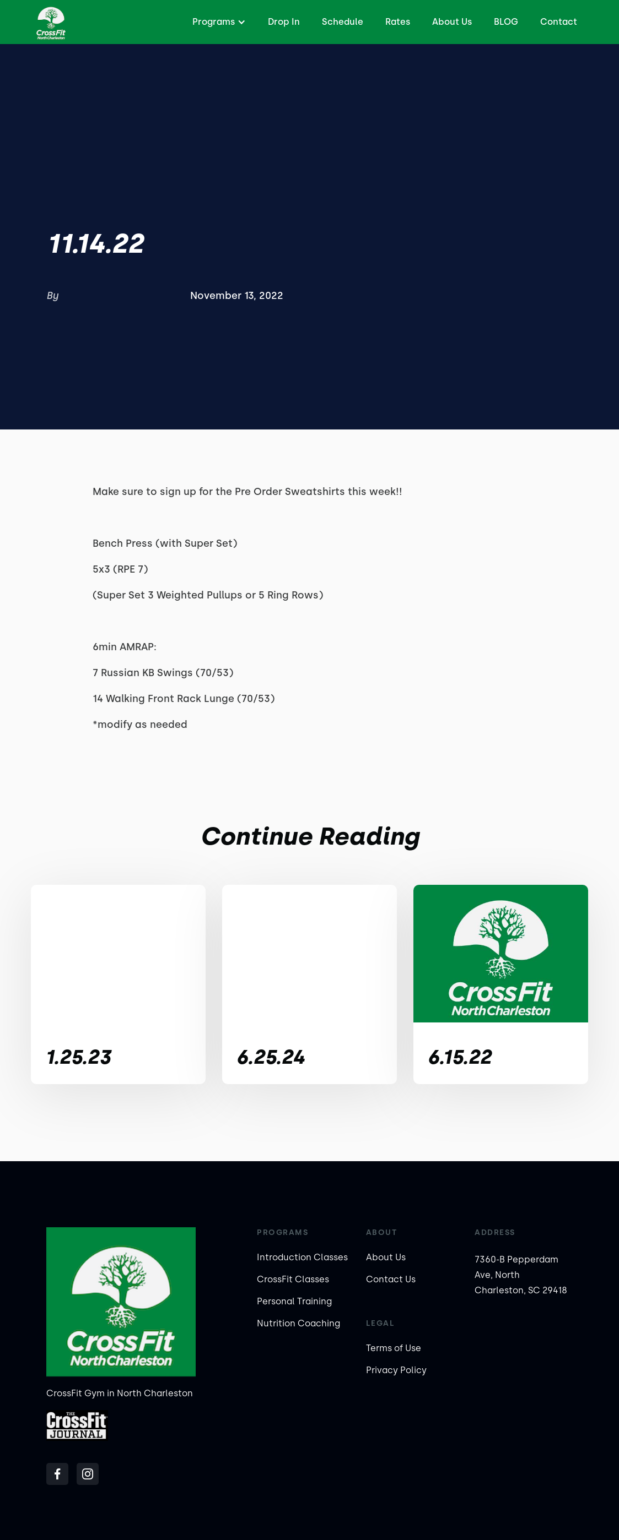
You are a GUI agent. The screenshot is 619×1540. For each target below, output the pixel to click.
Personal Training (294, 1301)
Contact (558, 22)
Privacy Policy (396, 1370)
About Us (452, 22)
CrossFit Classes (293, 1279)
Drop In (284, 22)
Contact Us (391, 1279)
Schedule (342, 22)
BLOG (506, 22)
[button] (218, 22)
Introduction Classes (302, 1257)
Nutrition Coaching (298, 1323)
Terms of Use (393, 1348)
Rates (397, 22)
